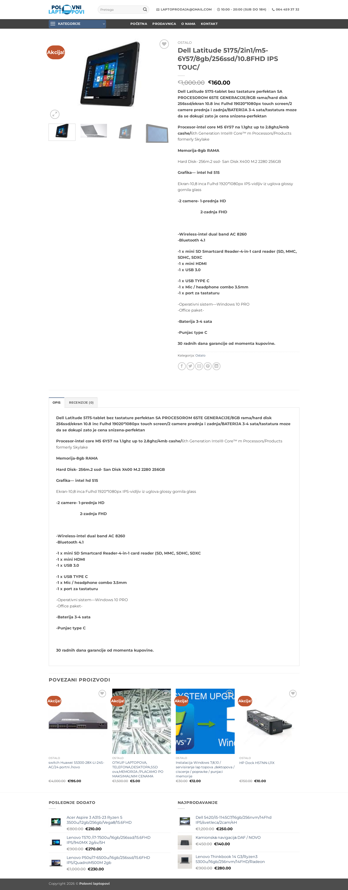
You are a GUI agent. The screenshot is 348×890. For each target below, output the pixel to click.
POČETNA (138, 24)
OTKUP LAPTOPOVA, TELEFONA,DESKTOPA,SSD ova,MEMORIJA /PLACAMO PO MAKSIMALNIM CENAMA (137, 769)
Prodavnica (164, 24)
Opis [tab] (57, 402)
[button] (77, 24)
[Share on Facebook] (182, 366)
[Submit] (145, 9)
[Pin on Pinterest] (208, 366)
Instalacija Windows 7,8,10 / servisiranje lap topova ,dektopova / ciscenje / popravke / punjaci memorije (205, 769)
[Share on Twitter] (190, 366)
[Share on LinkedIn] (216, 366)
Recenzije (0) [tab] (81, 402)
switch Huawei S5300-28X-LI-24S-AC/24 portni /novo (76, 764)
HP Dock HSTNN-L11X (256, 763)
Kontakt (209, 24)
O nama (188, 24)
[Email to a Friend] (199, 366)
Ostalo (185, 42)
